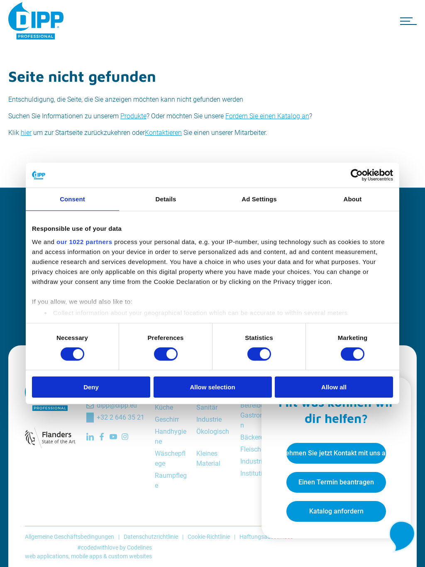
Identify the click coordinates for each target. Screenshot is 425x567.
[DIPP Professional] (37, 20)
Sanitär (206, 407)
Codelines (139, 547)
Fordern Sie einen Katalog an (267, 116)
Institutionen (258, 473)
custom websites (130, 556)
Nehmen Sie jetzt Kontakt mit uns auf (336, 453)
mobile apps (86, 556)
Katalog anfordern (336, 511)
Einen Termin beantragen (336, 482)
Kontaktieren (163, 133)
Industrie (209, 419)
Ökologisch (212, 431)
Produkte (133, 116)
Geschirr (167, 419)
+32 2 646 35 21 (120, 417)
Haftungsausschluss (266, 536)
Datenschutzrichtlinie (151, 536)
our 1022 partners (84, 241)
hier (26, 133)
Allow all (334, 387)
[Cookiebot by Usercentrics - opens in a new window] (356, 175)
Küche (164, 407)
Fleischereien (259, 449)
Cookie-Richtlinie (209, 536)
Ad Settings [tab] (259, 199)
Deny (91, 387)
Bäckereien (256, 437)
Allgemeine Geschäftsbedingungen (69, 536)
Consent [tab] (72, 199)
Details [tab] (166, 199)
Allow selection (212, 387)
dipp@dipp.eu (117, 405)
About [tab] (353, 199)
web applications (46, 556)
